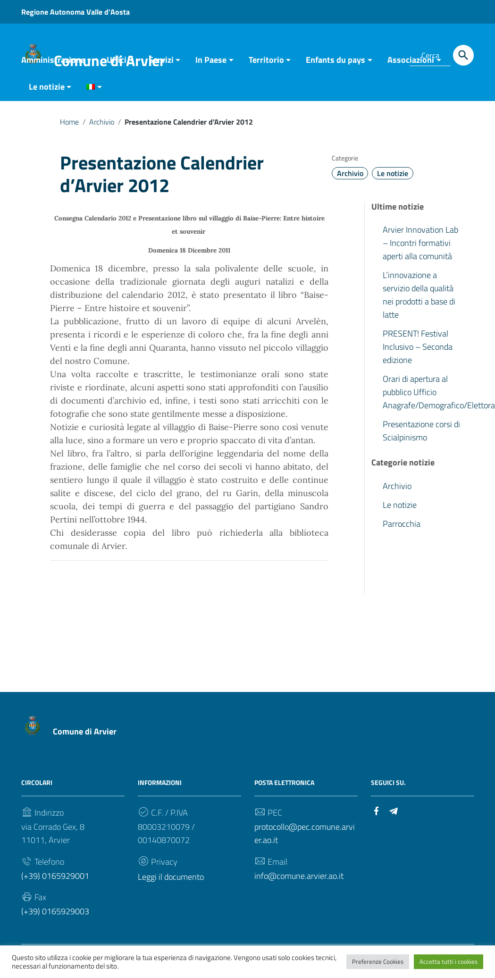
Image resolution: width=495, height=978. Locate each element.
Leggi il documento (171, 881)
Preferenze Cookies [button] (377, 961)
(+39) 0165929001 (55, 880)
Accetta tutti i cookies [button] (448, 961)
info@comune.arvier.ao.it (299, 880)
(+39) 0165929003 (55, 916)
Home (69, 126)
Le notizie (47, 91)
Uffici (116, 64)
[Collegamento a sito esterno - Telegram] (393, 814)
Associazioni (410, 64)
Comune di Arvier (85, 736)
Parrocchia (401, 528)
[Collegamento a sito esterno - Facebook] (376, 814)
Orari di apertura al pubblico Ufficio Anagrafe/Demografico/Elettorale (428, 396)
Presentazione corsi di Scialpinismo (421, 435)
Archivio (101, 126)
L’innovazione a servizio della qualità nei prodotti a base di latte (419, 299)
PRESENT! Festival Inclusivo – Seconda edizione (418, 351)
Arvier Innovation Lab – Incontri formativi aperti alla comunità (420, 247)
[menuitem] (90, 92)
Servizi (161, 64)
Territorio (266, 64)
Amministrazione (53, 64)
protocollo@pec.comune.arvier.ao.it (304, 838)
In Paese (211, 64)
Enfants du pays (335, 64)
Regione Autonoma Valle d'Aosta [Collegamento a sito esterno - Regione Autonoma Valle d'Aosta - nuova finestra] (75, 11)
